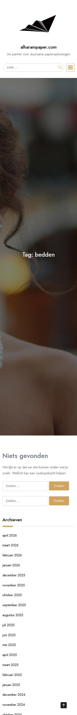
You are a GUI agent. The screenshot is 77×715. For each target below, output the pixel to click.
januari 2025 (11, 685)
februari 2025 (12, 675)
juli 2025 (8, 625)
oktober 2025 (12, 595)
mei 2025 (9, 645)
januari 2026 (11, 565)
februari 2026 (12, 555)
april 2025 (9, 655)
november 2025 (13, 585)
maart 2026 (10, 545)
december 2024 (13, 694)
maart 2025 (10, 665)
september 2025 (14, 605)
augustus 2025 (12, 615)
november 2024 (13, 704)
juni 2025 (9, 635)
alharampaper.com (39, 47)
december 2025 (13, 575)
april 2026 (9, 535)
